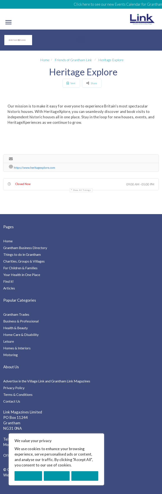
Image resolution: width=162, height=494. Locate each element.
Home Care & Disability (21, 334)
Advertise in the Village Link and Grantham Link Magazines (46, 381)
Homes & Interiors (17, 348)
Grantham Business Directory (25, 248)
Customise (28, 476)
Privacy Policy (14, 388)
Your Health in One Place (21, 275)
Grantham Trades (16, 314)
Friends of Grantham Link (73, 60)
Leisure (8, 341)
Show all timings (82, 190)
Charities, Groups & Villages (24, 261)
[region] (56, 459)
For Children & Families (20, 268)
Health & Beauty (15, 328)
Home (45, 60)
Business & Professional (21, 321)
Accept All (85, 476)
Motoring (10, 355)
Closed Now (23, 184)
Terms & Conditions (18, 394)
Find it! (8, 281)
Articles (9, 288)
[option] (17, 40)
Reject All (56, 476)
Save (71, 83)
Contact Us (11, 401)
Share (91, 83)
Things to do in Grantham (22, 254)
